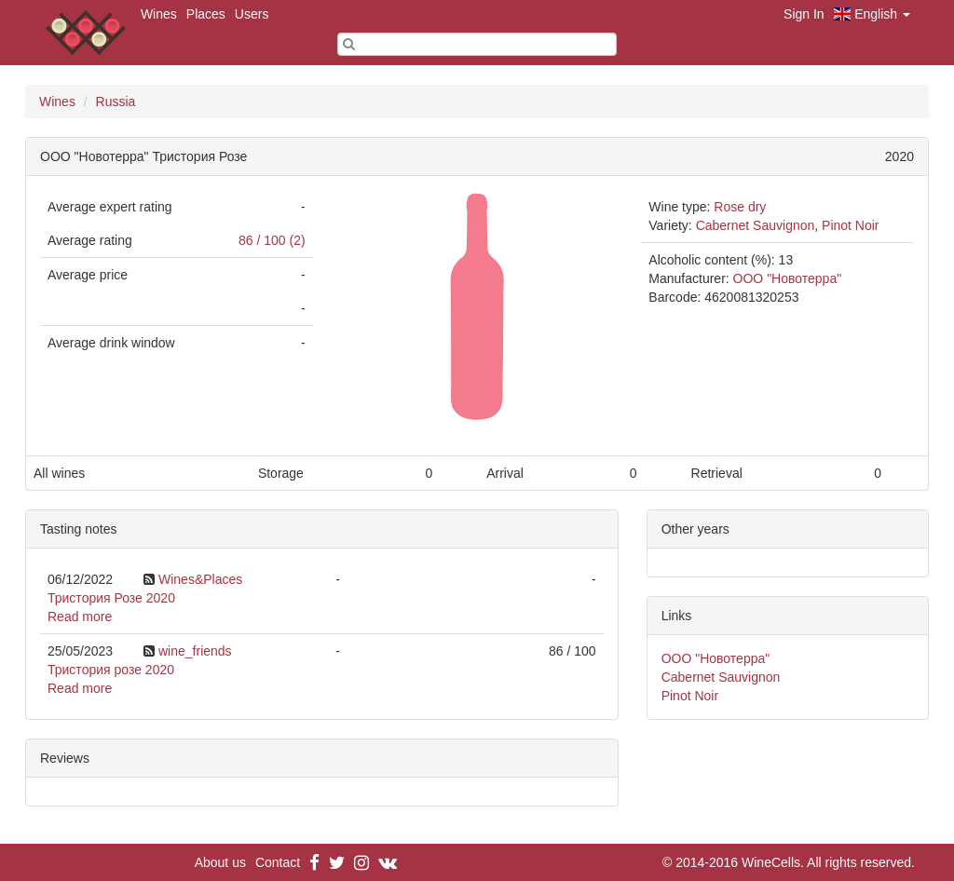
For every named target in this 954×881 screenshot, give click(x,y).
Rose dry (740, 206)
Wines (159, 14)
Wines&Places (200, 579)
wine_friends (195, 651)
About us (220, 862)
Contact (277, 862)
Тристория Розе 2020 (111, 597)
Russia (116, 101)
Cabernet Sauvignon (755, 225)
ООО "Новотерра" (787, 278)
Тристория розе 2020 (111, 669)
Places (205, 14)
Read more (80, 616)
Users (252, 14)
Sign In (804, 14)
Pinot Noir (850, 225)
